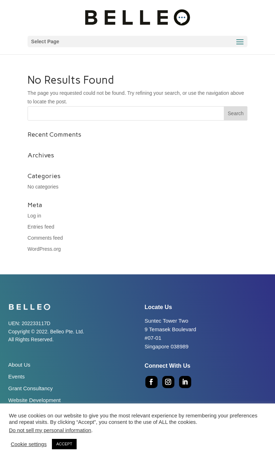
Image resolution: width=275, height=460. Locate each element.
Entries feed (41, 227)
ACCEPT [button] (64, 444)
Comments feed (45, 238)
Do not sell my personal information (50, 430)
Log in (34, 216)
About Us (19, 365)
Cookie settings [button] (29, 444)
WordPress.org (44, 249)
